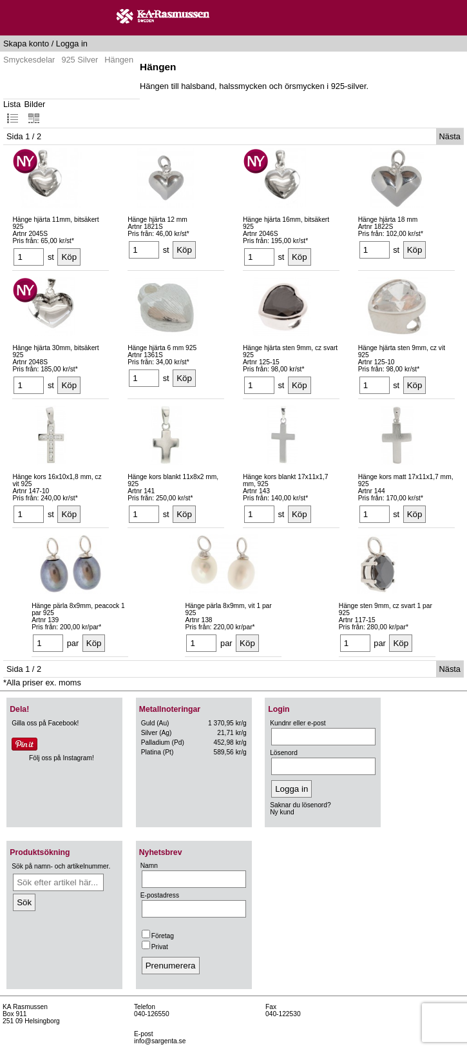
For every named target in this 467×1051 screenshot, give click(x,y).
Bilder (35, 111)
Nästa (450, 136)
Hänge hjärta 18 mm (388, 219)
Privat (155, 946)
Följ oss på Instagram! (61, 757)
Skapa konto (26, 43)
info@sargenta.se (160, 1041)
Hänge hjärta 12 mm (157, 219)
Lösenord (284, 752)
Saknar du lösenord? (300, 805)
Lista (12, 111)
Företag (158, 935)
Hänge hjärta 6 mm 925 (162, 347)
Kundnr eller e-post (297, 723)
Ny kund (282, 812)
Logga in (72, 43)
